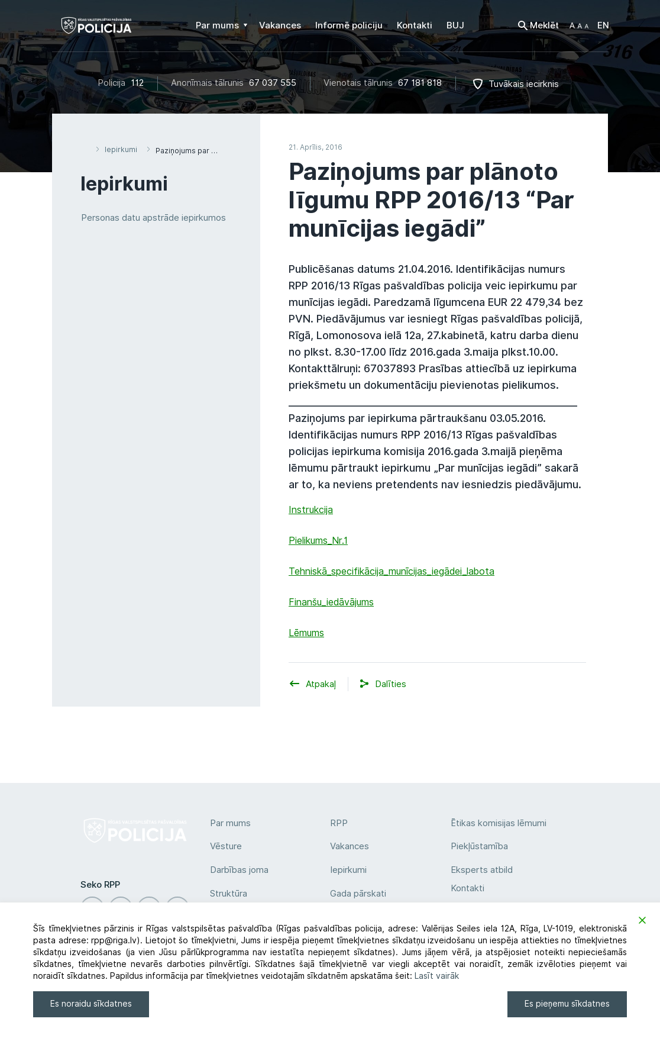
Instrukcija (311, 509)
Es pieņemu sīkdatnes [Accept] (567, 1003)
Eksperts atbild (482, 870)
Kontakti (467, 888)
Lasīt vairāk (437, 976)
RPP (339, 823)
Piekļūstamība (479, 846)
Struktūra (228, 893)
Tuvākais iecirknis (523, 84)
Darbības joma (239, 870)
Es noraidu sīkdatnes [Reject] (91, 1003)
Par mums (230, 823)
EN (603, 25)
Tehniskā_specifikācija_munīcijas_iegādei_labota (391, 571)
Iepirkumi (348, 870)
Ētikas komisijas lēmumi (498, 823)
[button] (579, 25)
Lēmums (306, 633)
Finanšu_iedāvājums (331, 602)
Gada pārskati (358, 893)
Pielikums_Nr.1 (318, 540)
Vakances (349, 846)
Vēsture (226, 846)
